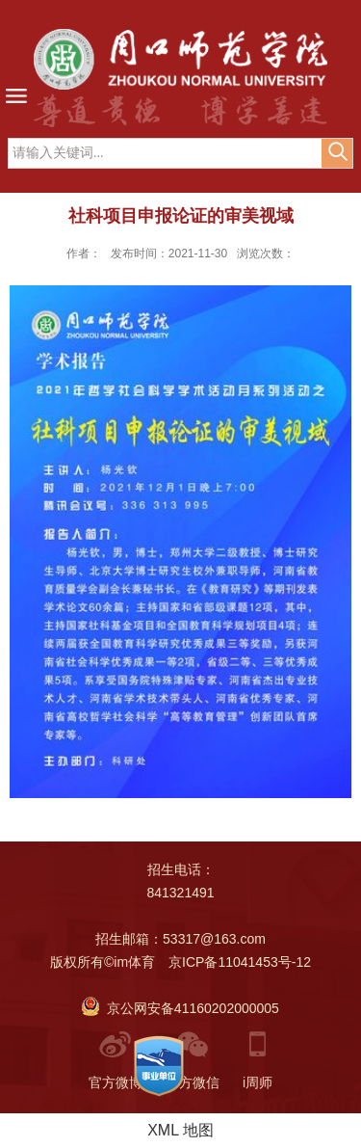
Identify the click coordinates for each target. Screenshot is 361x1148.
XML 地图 (180, 1130)
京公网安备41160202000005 (180, 1008)
